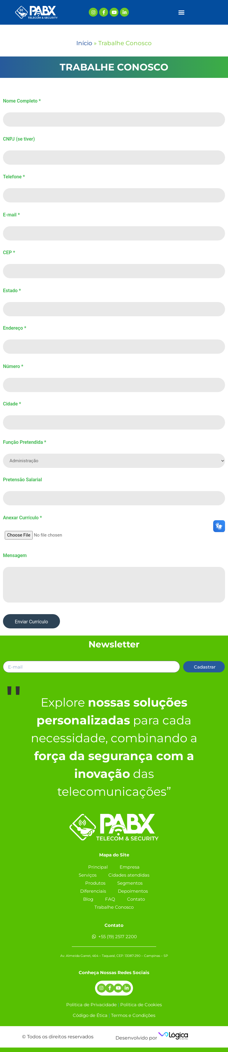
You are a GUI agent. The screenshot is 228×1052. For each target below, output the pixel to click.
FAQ (110, 899)
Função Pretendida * (24, 442)
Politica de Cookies (141, 1004)
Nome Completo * (22, 101)
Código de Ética (90, 1015)
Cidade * (12, 404)
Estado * (12, 290)
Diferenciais (93, 891)
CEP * (9, 252)
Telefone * (14, 176)
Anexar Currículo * (22, 517)
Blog (88, 899)
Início (84, 43)
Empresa (130, 867)
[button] (181, 12)
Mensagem (15, 555)
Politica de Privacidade (91, 1004)
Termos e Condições (133, 1015)
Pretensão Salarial (22, 479)
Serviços (87, 875)
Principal (98, 867)
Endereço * (14, 328)
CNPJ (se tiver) (19, 139)
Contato (136, 899)
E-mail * (11, 215)
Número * (13, 366)
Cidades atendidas (128, 875)
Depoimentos (133, 891)
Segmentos (129, 883)
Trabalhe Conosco (114, 907)
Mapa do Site (114, 855)
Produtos (95, 883)
